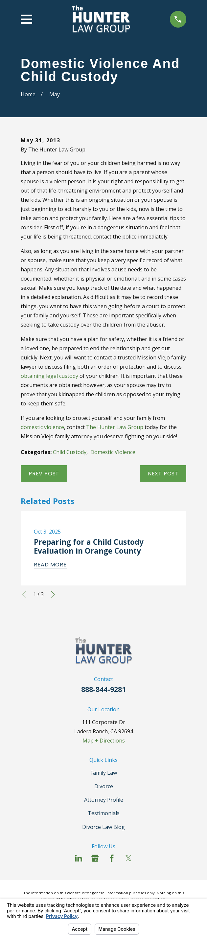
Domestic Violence (112, 452)
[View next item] (52, 594)
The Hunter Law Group (114, 427)
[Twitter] (128, 858)
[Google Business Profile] (95, 858)
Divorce (103, 786)
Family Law (103, 772)
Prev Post (44, 473)
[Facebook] (111, 858)
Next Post (163, 473)
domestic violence (42, 427)
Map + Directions (103, 740)
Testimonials (104, 813)
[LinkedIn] (78, 858)
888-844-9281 (103, 689)
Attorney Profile (103, 799)
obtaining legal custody (49, 375)
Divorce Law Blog (103, 827)
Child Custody (69, 452)
